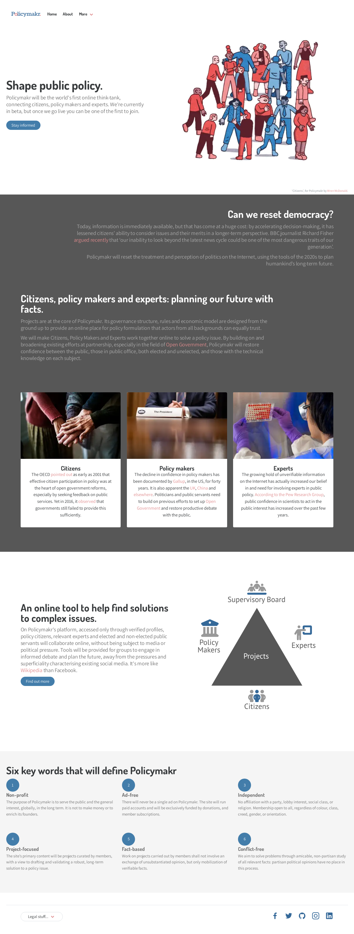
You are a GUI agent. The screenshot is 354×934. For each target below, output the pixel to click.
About (68, 14)
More (83, 14)
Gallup (179, 481)
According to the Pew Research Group (289, 494)
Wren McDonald (337, 191)
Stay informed (23, 125)
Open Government (186, 344)
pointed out (61, 474)
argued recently (91, 239)
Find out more (37, 681)
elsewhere (143, 494)
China (202, 488)
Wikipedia (31, 670)
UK (192, 488)
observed (87, 501)
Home (52, 14)
